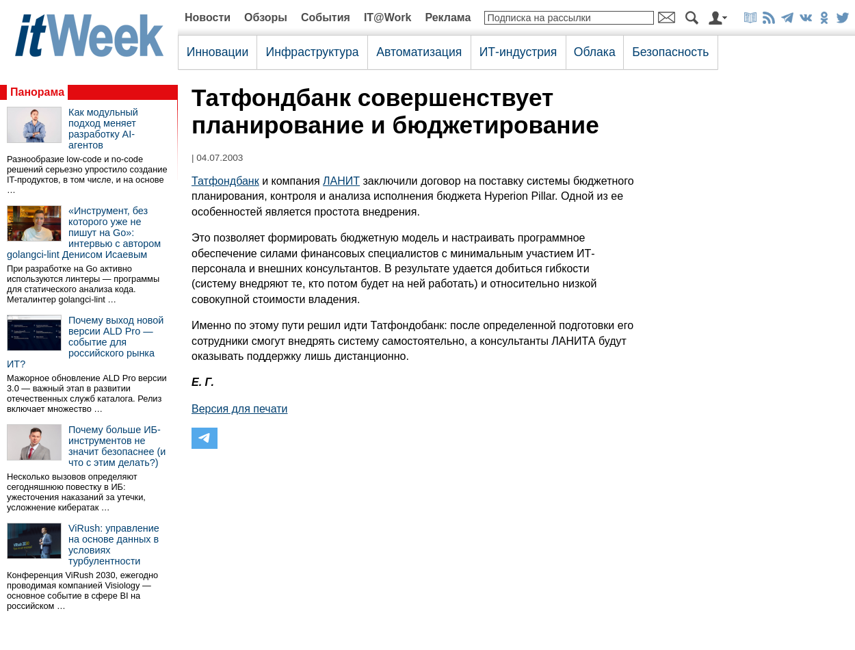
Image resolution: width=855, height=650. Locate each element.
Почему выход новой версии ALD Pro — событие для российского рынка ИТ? (85, 342)
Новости (208, 17)
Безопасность (670, 52)
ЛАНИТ (341, 181)
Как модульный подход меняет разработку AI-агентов (103, 129)
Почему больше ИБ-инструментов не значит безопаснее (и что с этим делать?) (117, 446)
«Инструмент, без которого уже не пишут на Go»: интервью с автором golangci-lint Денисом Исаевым (84, 232)
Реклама (448, 17)
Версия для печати (239, 409)
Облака (595, 52)
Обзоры (265, 17)
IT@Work (388, 17)
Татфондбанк (225, 181)
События (325, 17)
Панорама (37, 92)
